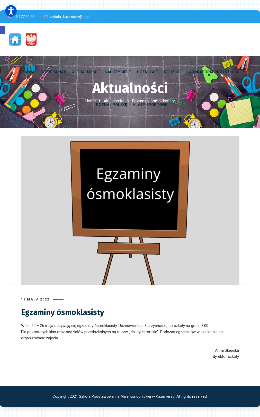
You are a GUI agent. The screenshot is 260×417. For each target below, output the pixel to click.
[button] (2, 30)
